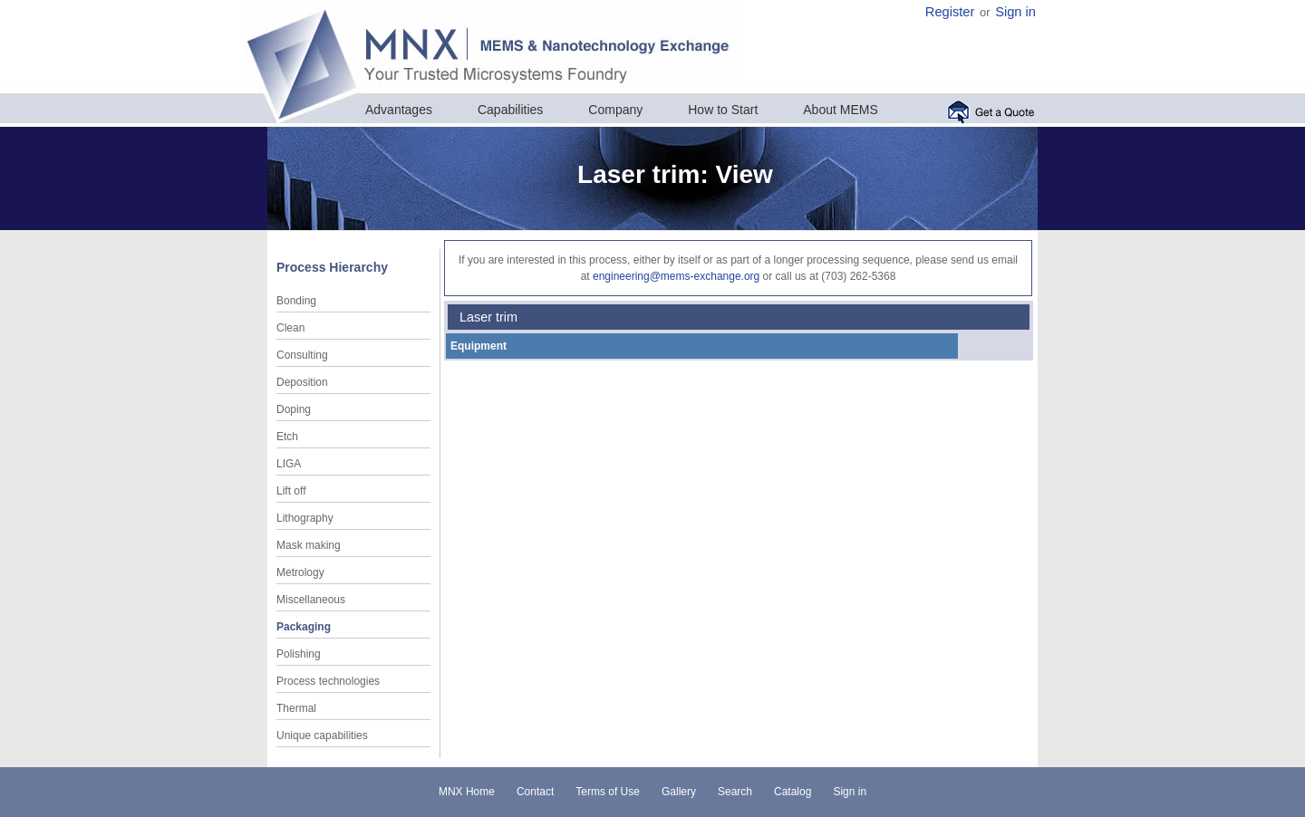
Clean (290, 328)
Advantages (398, 109)
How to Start (723, 109)
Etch (287, 436)
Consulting (302, 355)
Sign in (1015, 12)
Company (615, 109)
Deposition (302, 382)
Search (735, 791)
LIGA (288, 463)
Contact (535, 791)
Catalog (792, 791)
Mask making (308, 545)
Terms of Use (607, 791)
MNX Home (467, 791)
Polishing (298, 654)
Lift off (290, 491)
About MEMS (840, 109)
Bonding (296, 300)
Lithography (305, 518)
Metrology (300, 572)
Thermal (296, 708)
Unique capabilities (322, 735)
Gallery (679, 791)
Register (950, 12)
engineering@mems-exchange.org (676, 276)
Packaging (303, 626)
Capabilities (510, 109)
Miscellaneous (310, 599)
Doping (293, 409)
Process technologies (328, 681)
